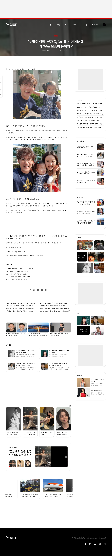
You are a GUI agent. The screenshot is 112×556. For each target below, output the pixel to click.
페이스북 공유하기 (30, 290)
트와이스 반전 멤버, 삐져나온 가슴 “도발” (17, 279)
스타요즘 (84, 24)
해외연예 (95, 24)
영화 (74, 24)
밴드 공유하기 (46, 290)
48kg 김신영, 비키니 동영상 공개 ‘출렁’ (17, 271)
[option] (51, 456)
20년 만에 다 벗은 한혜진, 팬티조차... (16, 274)
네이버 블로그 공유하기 (42, 290)
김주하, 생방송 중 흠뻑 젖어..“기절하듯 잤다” (18, 277)
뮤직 (66, 24)
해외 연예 (79, 375)
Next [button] (66, 457)
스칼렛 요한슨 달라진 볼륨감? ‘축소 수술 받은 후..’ (20, 269)
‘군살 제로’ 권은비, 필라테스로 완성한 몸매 (20, 452)
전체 (50, 24)
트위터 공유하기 (34, 290)
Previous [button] (37, 457)
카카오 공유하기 (38, 290)
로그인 (104, 537)
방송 (58, 24)
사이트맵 (100, 537)
